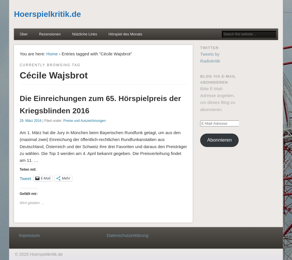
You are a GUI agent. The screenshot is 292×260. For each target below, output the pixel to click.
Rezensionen (50, 34)
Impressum (29, 235)
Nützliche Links (84, 34)
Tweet (25, 178)
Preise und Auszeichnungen (84, 121)
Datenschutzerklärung (128, 235)
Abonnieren (219, 140)
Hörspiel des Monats (125, 34)
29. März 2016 (31, 121)
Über (24, 34)
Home (52, 53)
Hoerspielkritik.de (47, 14)
